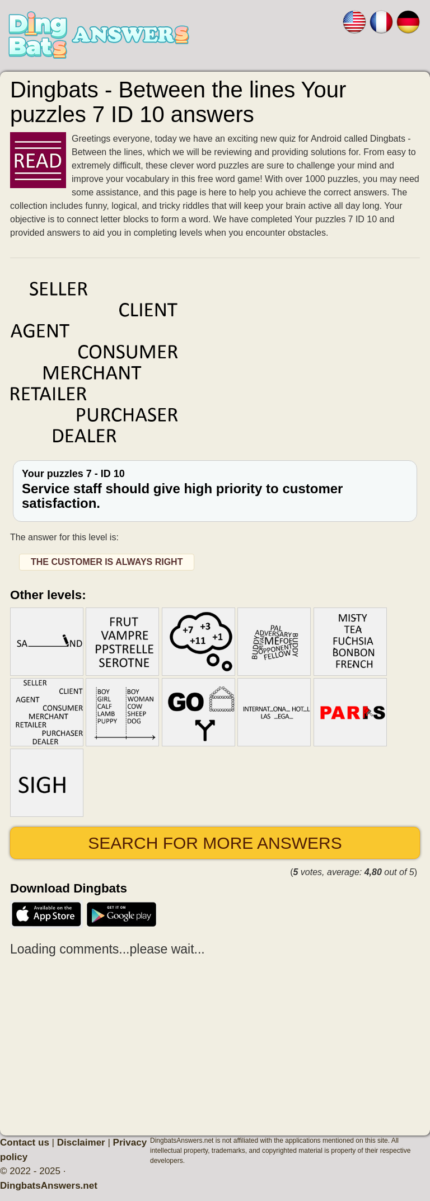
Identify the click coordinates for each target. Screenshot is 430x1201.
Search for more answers (215, 843)
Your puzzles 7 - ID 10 (215, 489)
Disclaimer (81, 1142)
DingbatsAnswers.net (48, 1185)
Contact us (24, 1142)
